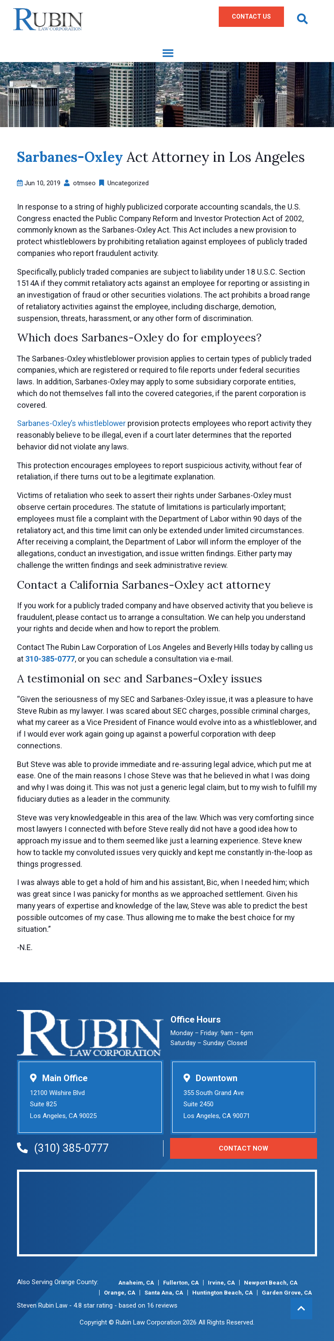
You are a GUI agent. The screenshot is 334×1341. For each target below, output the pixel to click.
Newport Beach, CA (270, 1282)
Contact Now (243, 1148)
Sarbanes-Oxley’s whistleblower (71, 423)
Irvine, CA (221, 1282)
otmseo (84, 183)
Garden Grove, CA (287, 1292)
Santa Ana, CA (163, 1292)
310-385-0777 (50, 658)
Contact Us (251, 16)
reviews (166, 1305)
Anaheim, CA (136, 1282)
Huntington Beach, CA (222, 1292)
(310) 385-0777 (63, 1148)
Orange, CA (119, 1292)
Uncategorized (128, 183)
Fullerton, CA (181, 1282)
